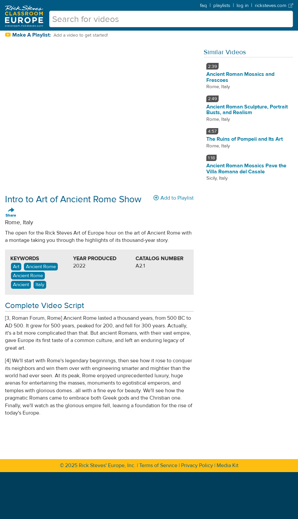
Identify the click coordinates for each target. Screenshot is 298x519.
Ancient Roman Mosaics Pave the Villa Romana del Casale (246, 168)
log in (242, 5)
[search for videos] (171, 19)
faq (203, 5)
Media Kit (228, 465)
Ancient (21, 284)
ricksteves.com (274, 5)
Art (16, 266)
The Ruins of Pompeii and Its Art (244, 139)
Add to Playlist (173, 198)
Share (11, 213)
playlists (221, 5)
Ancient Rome (41, 266)
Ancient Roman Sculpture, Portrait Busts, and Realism (247, 109)
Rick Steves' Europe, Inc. (107, 465)
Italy (40, 284)
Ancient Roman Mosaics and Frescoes (240, 77)
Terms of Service (158, 465)
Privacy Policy (197, 465)
